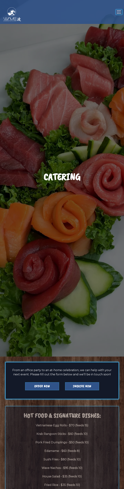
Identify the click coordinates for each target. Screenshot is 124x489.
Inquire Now (82, 347)
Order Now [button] (42, 347)
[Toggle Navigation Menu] (119, 12)
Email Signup (62, 483)
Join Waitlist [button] (62, 472)
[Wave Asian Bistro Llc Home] (15, 14)
